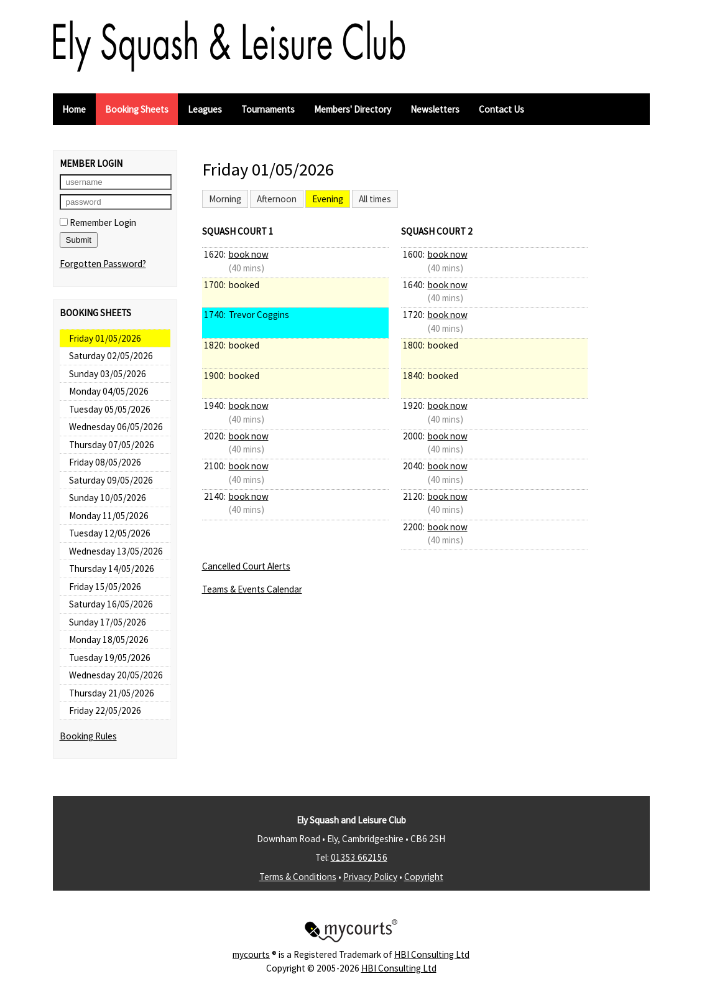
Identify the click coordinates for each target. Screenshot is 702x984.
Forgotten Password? (103, 263)
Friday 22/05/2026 (105, 710)
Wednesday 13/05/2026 (116, 551)
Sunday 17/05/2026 (107, 622)
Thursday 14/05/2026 (111, 568)
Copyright (423, 877)
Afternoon (277, 199)
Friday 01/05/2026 (105, 338)
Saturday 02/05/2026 (111, 356)
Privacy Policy (370, 877)
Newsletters (435, 109)
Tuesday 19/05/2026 (109, 657)
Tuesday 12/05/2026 (109, 533)
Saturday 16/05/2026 (111, 604)
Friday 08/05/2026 (105, 462)
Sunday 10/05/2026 (107, 498)
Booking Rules (88, 736)
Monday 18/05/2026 (109, 639)
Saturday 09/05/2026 (111, 480)
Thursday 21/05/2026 (111, 693)
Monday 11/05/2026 (109, 516)
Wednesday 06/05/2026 (116, 427)
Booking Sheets (137, 109)
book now (249, 254)
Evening (327, 199)
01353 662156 (359, 857)
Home (74, 109)
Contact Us (501, 109)
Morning (225, 199)
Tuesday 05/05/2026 (109, 409)
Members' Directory (352, 109)
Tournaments (268, 109)
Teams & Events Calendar (252, 589)
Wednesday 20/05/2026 (116, 675)
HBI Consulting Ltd (431, 954)
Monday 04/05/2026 (109, 391)
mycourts (251, 954)
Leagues (205, 109)
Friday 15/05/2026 (105, 587)
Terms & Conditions (297, 877)
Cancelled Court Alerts (246, 566)
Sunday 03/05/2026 (107, 374)
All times (375, 199)
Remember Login (98, 222)
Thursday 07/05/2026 (111, 445)
